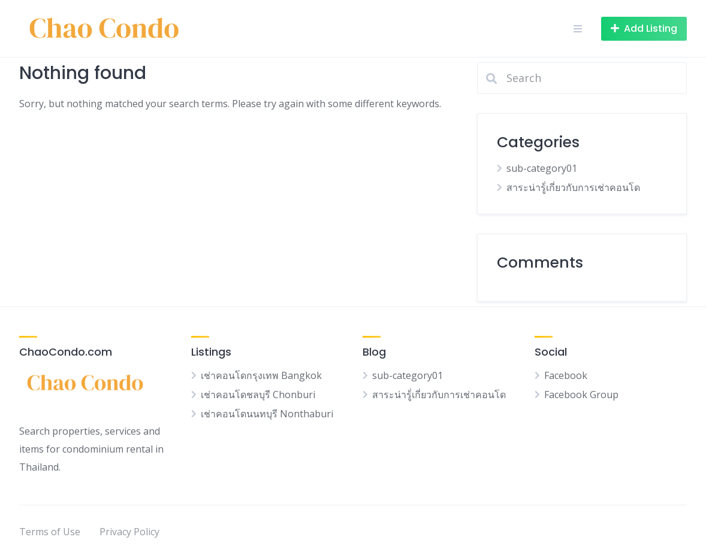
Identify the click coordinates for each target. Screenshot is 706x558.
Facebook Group (581, 394)
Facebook (565, 375)
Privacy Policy (129, 531)
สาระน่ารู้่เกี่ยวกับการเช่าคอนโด (573, 187)
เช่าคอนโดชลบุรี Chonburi (258, 394)
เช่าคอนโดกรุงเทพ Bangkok (261, 375)
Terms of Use (49, 531)
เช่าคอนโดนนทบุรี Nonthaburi (267, 413)
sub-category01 (541, 168)
